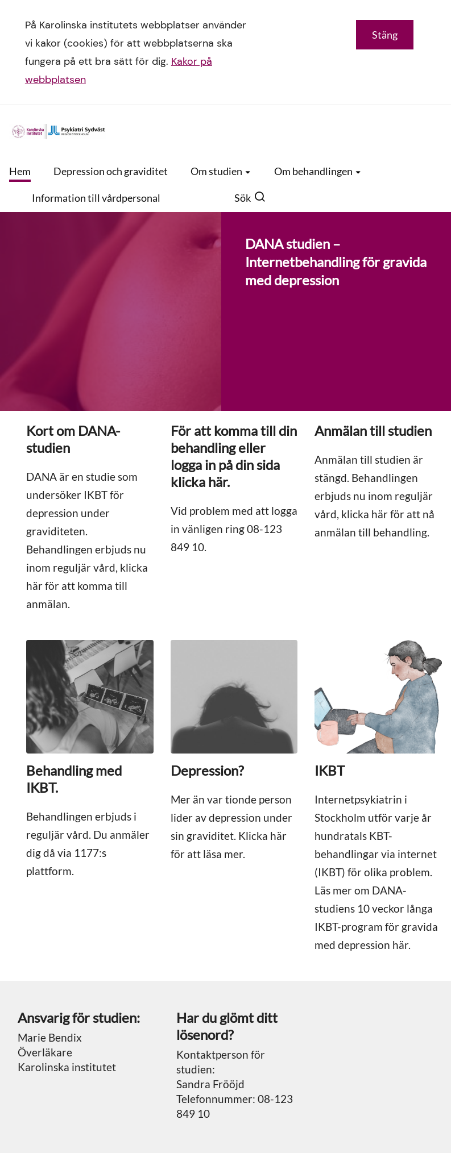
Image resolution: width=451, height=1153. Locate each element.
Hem (20, 171)
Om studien (221, 171)
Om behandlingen (318, 171)
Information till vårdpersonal (96, 198)
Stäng (385, 34)
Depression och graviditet (110, 171)
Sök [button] (250, 197)
